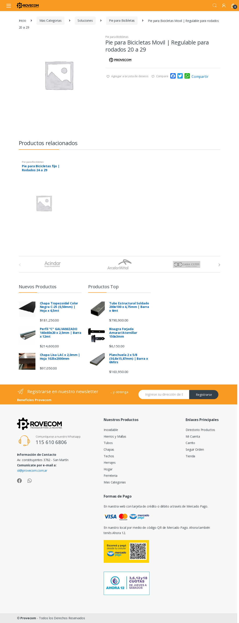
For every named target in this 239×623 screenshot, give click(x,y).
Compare (162, 76)
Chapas (109, 449)
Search (214, 5)
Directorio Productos (200, 430)
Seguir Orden (195, 449)
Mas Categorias (50, 20)
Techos (109, 456)
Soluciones (85, 20)
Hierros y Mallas (115, 436)
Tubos (108, 443)
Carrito (190, 443)
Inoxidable (111, 430)
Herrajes (110, 462)
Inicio (22, 20)
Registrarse (204, 394)
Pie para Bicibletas (122, 20)
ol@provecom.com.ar (32, 470)
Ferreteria (110, 475)
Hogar (108, 469)
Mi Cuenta (193, 436)
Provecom (28, 618)
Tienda (190, 456)
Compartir (200, 76)
